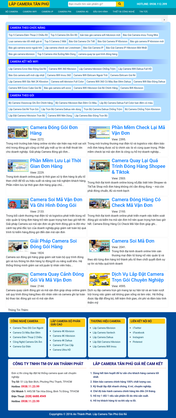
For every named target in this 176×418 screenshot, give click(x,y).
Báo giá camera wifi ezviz (57, 88)
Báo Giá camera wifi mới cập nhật (26, 75)
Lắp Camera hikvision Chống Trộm (97, 69)
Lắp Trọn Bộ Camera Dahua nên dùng (61, 109)
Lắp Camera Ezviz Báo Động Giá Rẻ (27, 69)
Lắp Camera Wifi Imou (104, 346)
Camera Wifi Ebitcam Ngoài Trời (90, 75)
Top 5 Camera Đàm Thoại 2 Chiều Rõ (28, 35)
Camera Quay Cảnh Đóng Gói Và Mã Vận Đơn (57, 277)
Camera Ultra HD (62, 349)
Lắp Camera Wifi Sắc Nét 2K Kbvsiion (28, 81)
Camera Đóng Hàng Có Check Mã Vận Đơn (136, 202)
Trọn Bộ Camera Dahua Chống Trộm (103, 109)
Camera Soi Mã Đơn (133, 241)
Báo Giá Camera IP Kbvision (112, 41)
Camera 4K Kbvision (63, 331)
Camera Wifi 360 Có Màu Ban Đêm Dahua (109, 81)
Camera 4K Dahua (62, 340)
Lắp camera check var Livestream (62, 47)
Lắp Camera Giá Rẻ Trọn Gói (23, 109)
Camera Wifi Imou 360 (59, 75)
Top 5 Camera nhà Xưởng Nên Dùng (56, 54)
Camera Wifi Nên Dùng (60, 115)
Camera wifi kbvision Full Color (67, 81)
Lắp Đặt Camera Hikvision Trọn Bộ (27, 115)
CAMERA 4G (82, 11)
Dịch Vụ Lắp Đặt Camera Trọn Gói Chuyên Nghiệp (138, 277)
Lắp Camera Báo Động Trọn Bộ (91, 115)
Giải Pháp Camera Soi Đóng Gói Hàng (53, 244)
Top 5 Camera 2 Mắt (55, 41)
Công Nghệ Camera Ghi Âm (27, 342)
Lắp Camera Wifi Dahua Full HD (135, 69)
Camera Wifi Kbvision (131, 88)
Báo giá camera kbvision (22, 54)
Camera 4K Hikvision (64, 336)
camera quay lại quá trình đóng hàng (97, 54)
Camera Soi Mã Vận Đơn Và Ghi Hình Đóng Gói (56, 202)
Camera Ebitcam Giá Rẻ (123, 75)
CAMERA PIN (64, 11)
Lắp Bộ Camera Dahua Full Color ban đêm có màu (126, 103)
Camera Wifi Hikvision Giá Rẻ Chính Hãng (96, 88)
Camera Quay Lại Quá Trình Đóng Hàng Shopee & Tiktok (138, 166)
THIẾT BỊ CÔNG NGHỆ (124, 11)
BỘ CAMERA (12, 11)
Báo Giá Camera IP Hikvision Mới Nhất (126, 47)
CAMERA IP (47, 11)
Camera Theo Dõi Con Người (28, 328)
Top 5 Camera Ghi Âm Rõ (64, 35)
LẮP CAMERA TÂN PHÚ (29, 4)
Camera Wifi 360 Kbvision (62, 69)
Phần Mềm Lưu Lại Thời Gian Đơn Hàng (55, 163)
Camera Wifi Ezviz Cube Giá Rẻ (25, 88)
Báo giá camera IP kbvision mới (147, 41)
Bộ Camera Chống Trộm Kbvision (142, 109)
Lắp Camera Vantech (104, 332)
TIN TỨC (143, 11)
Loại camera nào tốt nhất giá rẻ (25, 41)
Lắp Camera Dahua (103, 337)
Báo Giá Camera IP (93, 47)
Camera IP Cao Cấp (63, 345)
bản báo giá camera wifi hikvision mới (100, 35)
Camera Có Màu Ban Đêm (26, 332)
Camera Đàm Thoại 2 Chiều (27, 337)
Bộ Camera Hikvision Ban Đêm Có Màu (76, 103)
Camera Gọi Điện (22, 346)
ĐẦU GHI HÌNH (100, 11)
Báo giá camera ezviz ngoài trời (25, 47)
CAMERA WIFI (30, 11)
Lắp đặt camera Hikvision (106, 342)
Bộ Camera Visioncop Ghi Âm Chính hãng (31, 103)
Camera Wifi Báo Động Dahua (149, 81)
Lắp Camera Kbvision (104, 328)
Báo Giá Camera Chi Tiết (82, 41)
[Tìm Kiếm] (92, 4)
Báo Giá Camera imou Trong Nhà (140, 35)
